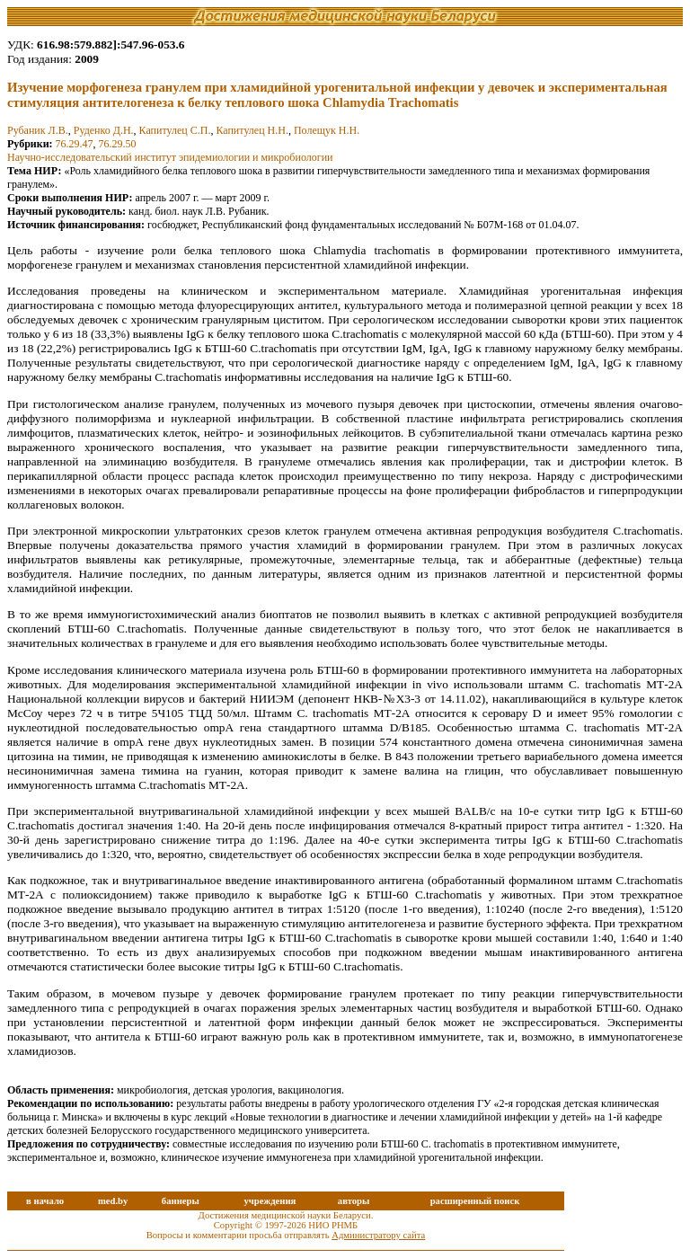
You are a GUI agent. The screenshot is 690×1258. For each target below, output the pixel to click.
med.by (113, 1201)
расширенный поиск (475, 1201)
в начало (45, 1201)
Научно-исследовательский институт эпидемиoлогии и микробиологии (169, 157)
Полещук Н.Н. (326, 130)
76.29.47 (74, 143)
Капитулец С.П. (175, 130)
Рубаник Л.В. (37, 130)
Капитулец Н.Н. (252, 130)
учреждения (269, 1201)
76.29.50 (118, 143)
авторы (354, 1201)
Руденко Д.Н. (104, 130)
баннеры (180, 1201)
